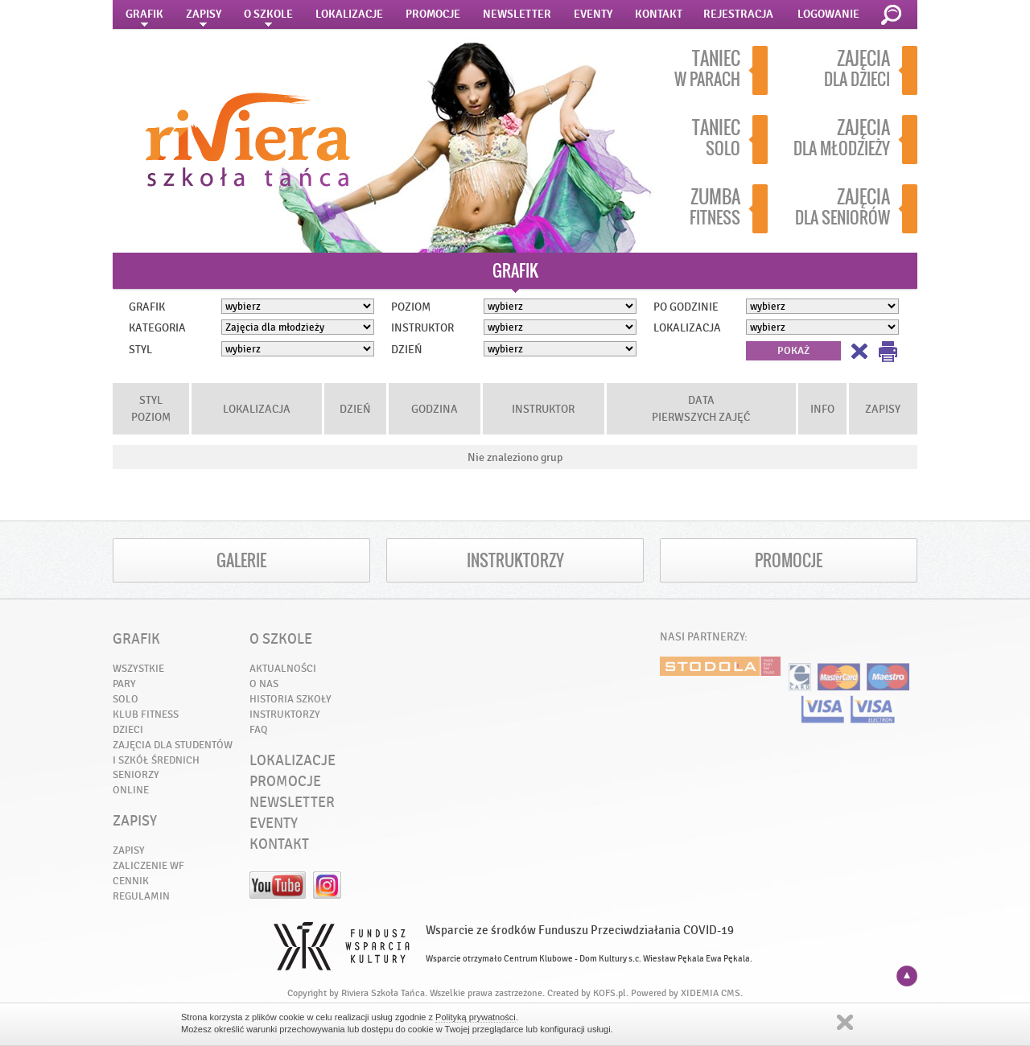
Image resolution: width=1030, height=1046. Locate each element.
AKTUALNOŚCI (282, 668)
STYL (140, 349)
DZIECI (128, 729)
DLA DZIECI (870, 70)
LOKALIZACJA (687, 327)
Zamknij (845, 1022)
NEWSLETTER (517, 14)
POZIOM (411, 306)
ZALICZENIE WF (148, 865)
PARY (124, 683)
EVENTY (593, 14)
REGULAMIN (141, 896)
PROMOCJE (433, 14)
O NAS (263, 683)
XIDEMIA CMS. (712, 993)
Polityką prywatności (475, 1017)
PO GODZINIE (686, 306)
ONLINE (131, 790)
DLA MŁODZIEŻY (855, 139)
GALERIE (241, 560)
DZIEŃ (406, 349)
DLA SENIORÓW (856, 208)
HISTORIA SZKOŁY (290, 699)
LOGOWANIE (828, 14)
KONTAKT (658, 14)
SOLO (730, 139)
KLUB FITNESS (146, 714)
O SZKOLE (268, 19)
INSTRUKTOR (422, 327)
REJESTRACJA (738, 14)
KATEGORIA (157, 327)
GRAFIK (144, 19)
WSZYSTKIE (138, 668)
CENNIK (131, 881)
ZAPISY (204, 19)
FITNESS (729, 208)
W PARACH (721, 70)
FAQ (258, 729)
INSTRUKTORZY (515, 560)
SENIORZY (136, 774)
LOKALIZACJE (349, 14)
